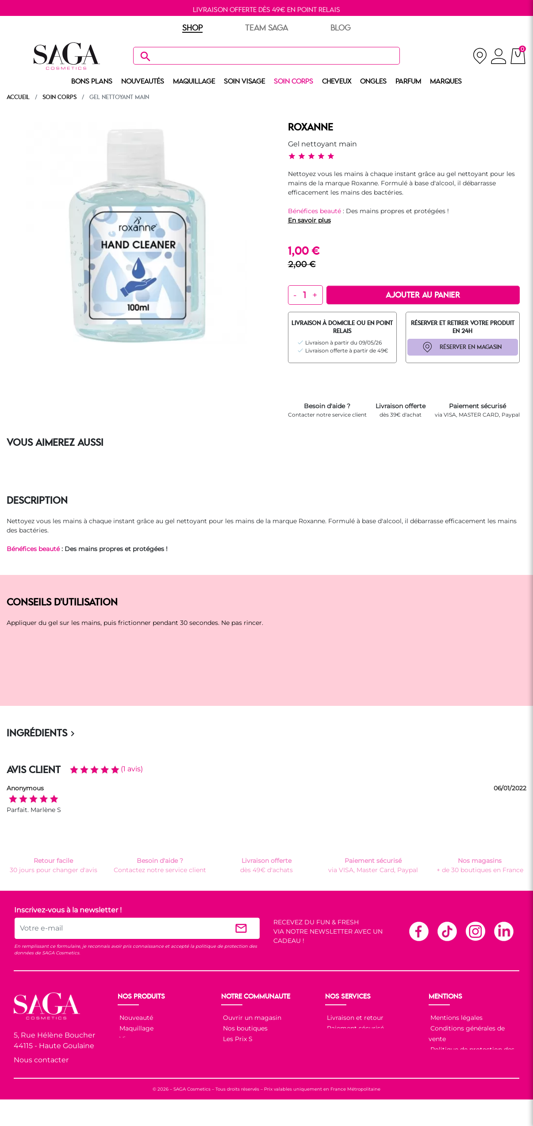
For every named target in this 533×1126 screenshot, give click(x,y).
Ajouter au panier (423, 295)
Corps (128, 1049)
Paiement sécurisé (354, 1028)
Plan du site (448, 1071)
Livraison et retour (354, 1018)
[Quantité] (304, 295)
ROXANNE (310, 127)
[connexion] (498, 57)
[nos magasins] (479, 56)
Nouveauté (135, 1018)
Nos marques (139, 1071)
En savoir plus (309, 220)
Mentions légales (456, 1018)
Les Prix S (237, 1039)
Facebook (418, 931)
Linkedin (503, 931)
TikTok (446, 931)
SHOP (192, 28)
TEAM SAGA (266, 28)
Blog (229, 1049)
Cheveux (132, 1060)
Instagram (475, 931)
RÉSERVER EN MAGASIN (471, 347)
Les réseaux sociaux (252, 1060)
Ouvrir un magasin (251, 1018)
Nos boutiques (244, 1028)
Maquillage (135, 1028)
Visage (129, 1039)
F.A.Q (334, 1039)
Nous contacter (41, 1060)
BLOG (340, 28)
